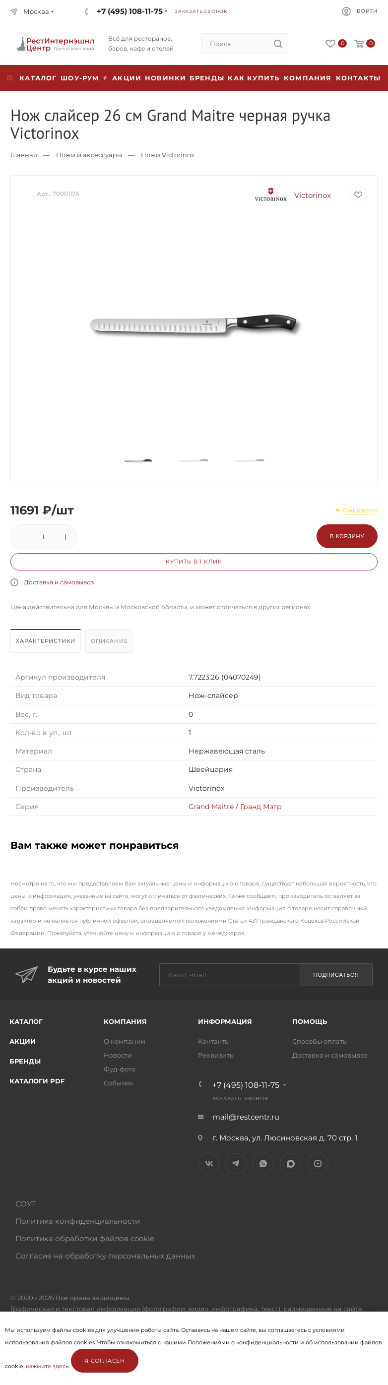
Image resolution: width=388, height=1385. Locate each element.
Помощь (309, 1021)
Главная (23, 155)
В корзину (347, 536)
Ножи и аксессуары (89, 155)
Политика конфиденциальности (77, 1221)
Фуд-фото (119, 1069)
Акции (22, 1041)
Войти (367, 11)
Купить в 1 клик (194, 561)
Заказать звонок (201, 11)
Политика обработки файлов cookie (84, 1238)
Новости (118, 1055)
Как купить (253, 78)
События (118, 1083)
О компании (124, 1041)
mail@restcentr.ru (245, 1117)
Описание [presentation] (109, 640)
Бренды (207, 78)
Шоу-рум (80, 78)
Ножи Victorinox (167, 155)
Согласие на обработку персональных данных (105, 1255)
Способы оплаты (320, 1041)
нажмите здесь (47, 1366)
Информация (225, 1021)
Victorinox (289, 195)
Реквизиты (216, 1055)
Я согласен (104, 1360)
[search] (277, 43)
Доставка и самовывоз (59, 582)
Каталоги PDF (37, 1081)
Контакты (358, 78)
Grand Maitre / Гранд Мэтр (235, 806)
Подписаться (336, 975)
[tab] (46, 643)
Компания (308, 78)
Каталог (26, 1021)
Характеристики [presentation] (45, 640)
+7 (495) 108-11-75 (130, 11)
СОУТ (25, 1203)
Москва (36, 11)
